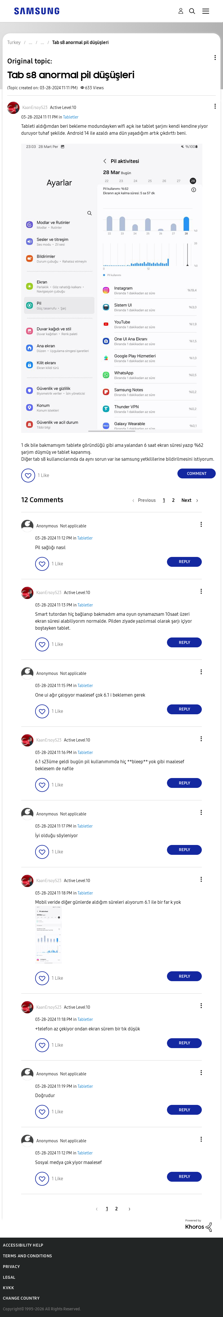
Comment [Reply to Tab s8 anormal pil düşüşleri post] (196, 473)
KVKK (8, 1287)
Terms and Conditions (27, 1256)
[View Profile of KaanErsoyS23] (35, 107)
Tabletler (70, 117)
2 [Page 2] (173, 500)
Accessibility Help (23, 1245)
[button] (205, 106)
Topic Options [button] (205, 57)
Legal (9, 1277)
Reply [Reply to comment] (184, 561)
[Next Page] (190, 500)
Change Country (21, 1298)
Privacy (11, 1266)
